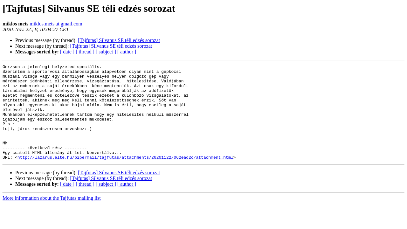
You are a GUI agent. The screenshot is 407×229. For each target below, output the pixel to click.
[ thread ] (85, 51)
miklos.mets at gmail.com (56, 23)
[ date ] (67, 51)
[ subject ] (106, 51)
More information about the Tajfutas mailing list (52, 217)
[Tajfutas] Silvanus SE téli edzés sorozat (119, 40)
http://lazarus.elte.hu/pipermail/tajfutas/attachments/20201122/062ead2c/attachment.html (125, 176)
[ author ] (126, 51)
